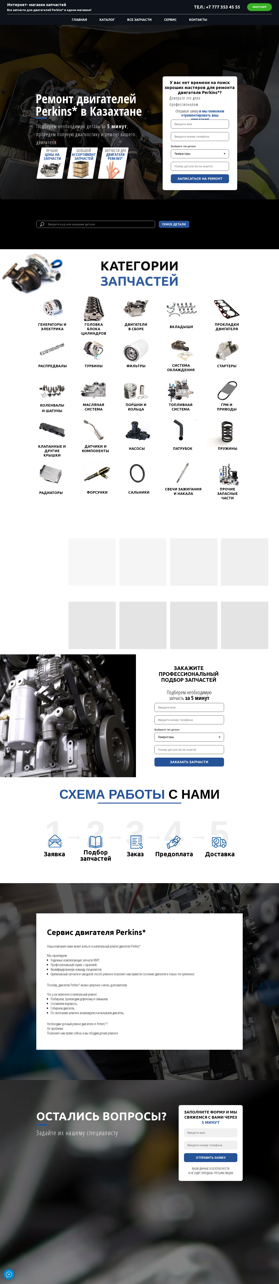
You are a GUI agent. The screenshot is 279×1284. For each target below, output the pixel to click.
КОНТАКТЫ (198, 19)
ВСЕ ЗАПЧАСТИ (139, 19)
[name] (200, 124)
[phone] (200, 136)
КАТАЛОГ (107, 19)
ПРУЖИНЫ (227, 448)
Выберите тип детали (183, 146)
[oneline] (200, 166)
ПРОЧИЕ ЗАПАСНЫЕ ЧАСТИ (227, 493)
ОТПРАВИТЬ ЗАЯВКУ (211, 1157)
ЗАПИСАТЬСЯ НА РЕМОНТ (200, 179)
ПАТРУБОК (182, 448)
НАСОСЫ (137, 448)
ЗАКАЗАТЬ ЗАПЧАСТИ (189, 762)
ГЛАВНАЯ (79, 19)
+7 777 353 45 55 (223, 7)
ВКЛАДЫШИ (181, 327)
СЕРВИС (170, 19)
